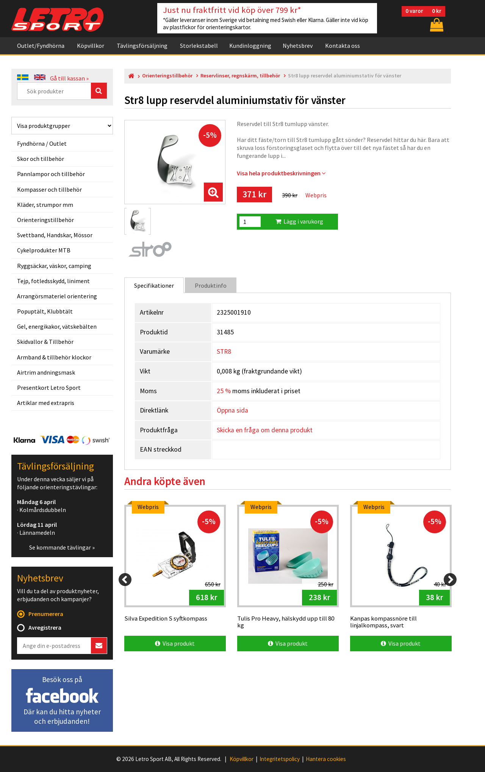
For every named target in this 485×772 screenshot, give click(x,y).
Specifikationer (154, 285)
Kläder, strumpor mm (45, 204)
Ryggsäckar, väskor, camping (54, 265)
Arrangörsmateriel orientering (57, 296)
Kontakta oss (342, 45)
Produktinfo (211, 285)
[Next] (450, 579)
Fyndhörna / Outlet (42, 143)
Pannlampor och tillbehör (51, 174)
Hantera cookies (326, 759)
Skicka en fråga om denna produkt (265, 430)
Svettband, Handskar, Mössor (54, 235)
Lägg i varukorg (299, 221)
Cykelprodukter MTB (43, 250)
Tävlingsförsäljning (142, 45)
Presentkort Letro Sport (49, 387)
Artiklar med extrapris (45, 402)
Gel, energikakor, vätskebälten (57, 326)
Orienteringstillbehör (45, 220)
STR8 (224, 351)
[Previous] (125, 579)
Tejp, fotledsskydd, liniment (53, 281)
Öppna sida (232, 410)
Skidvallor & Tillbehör (45, 341)
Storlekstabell (199, 45)
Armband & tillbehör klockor (54, 357)
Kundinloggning (250, 45)
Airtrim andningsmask (46, 372)
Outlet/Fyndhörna (40, 45)
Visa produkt (175, 643)
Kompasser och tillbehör (49, 189)
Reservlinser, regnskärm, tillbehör (240, 75)
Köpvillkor (90, 45)
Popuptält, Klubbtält (45, 311)
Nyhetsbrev (298, 45)
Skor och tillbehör (40, 158)
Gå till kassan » (69, 78)
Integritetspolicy (280, 759)
